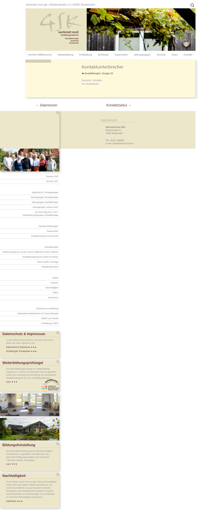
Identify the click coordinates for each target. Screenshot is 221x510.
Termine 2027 (52, 181)
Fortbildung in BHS (49, 323)
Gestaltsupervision (49, 267)
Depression (46, 105)
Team (175, 54)
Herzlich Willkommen (40, 54)
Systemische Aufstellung (47, 308)
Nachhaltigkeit (52, 288)
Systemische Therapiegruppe (45, 192)
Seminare (103, 54)
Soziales (54, 283)
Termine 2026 (52, 176)
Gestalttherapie (51, 247)
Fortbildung (85, 54)
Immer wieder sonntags (47, 262)
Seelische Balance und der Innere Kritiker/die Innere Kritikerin (30, 252)
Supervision (121, 54)
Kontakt (188, 54)
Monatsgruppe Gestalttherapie (44, 197)
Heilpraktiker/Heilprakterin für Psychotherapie (37, 313)
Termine (161, 54)
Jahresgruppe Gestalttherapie (44, 202)
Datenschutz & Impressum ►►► (21, 347)
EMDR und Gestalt (49, 318)
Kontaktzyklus (119, 105)
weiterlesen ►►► (14, 501)
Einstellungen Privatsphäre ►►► (21, 351)
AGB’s (55, 292)
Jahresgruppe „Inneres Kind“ (45, 207)
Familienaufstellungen (48, 226)
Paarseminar (52, 231)
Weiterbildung (65, 54)
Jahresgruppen (142, 54)
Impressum (53, 297)
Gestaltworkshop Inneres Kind (44, 236)
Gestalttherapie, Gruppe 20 (98, 73)
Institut (55, 278)
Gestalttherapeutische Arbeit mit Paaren (40, 257)
